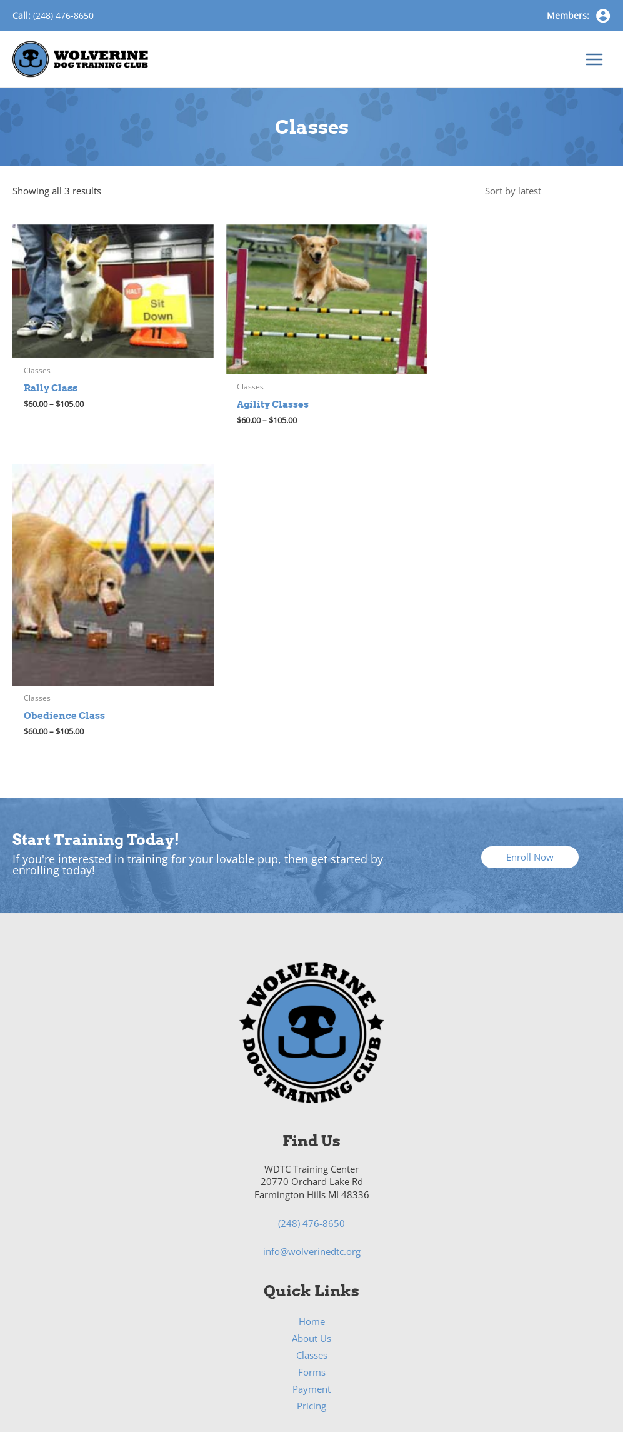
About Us (311, 1093)
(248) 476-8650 (63, 15)
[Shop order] (544, 197)
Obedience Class (311, 1280)
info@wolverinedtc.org (312, 1007)
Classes (311, 1110)
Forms (312, 1127)
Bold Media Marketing (502, 1377)
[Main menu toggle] (594, 62)
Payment (311, 1144)
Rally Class (311, 1297)
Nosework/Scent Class (311, 1314)
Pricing (311, 1160)
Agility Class (311, 1263)
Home (312, 1076)
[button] (530, 612)
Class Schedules (312, 1229)
